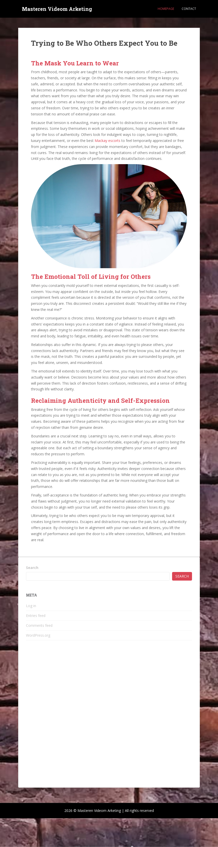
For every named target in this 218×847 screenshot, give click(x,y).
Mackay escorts (107, 140)
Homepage (166, 9)
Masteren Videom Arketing (57, 9)
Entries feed (35, 615)
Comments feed (39, 625)
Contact (189, 9)
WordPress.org (38, 635)
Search (32, 567)
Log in (31, 605)
